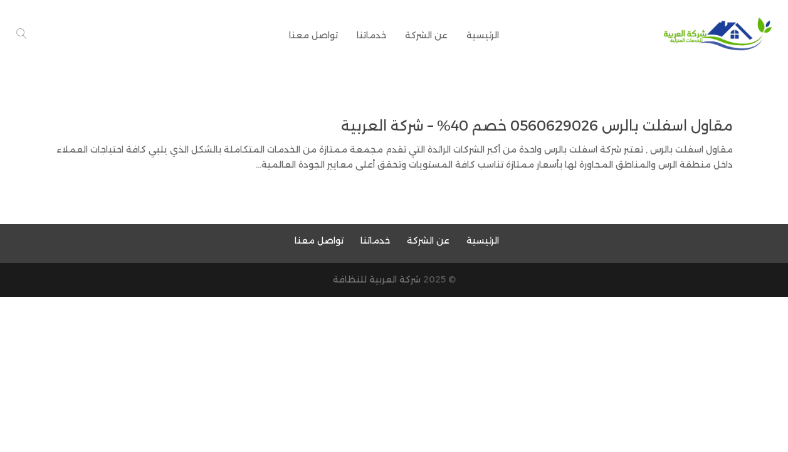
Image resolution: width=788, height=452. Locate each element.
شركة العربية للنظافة (377, 279)
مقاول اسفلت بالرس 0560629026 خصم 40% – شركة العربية (537, 125)
